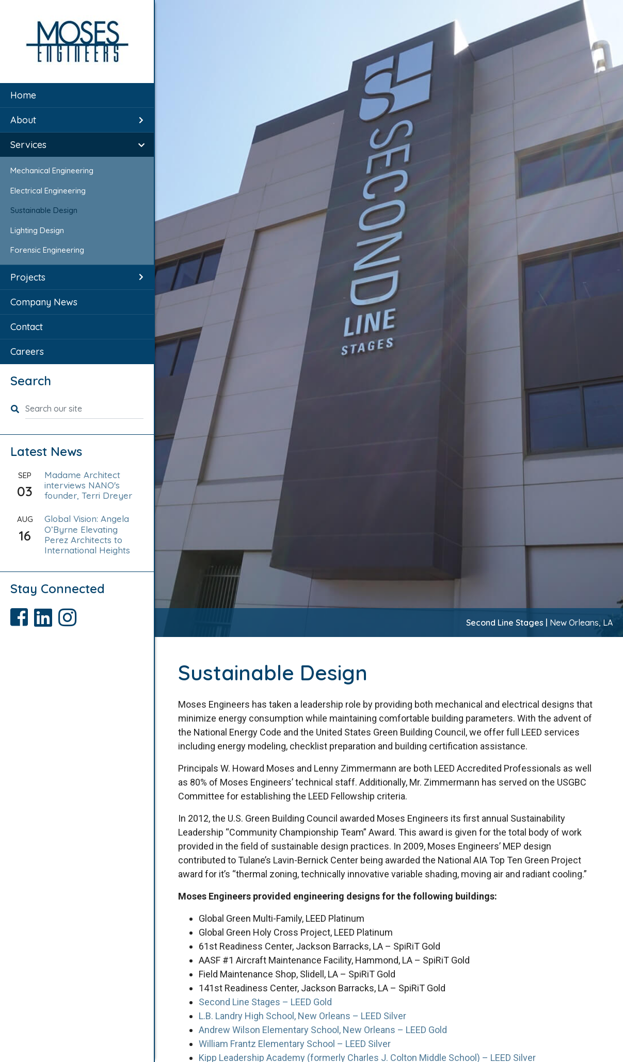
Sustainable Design (43, 210)
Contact (26, 327)
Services (28, 145)
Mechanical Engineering (51, 170)
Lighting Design (37, 230)
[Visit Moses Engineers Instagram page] (69, 613)
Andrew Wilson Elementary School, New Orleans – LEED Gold (323, 1029)
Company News (43, 302)
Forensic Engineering (47, 250)
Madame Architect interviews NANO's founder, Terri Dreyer (88, 485)
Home (23, 95)
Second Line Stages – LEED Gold (265, 1001)
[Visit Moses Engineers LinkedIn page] (46, 613)
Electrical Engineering (48, 190)
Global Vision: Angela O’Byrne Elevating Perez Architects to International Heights (87, 534)
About (23, 120)
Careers (27, 351)
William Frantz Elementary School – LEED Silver (295, 1043)
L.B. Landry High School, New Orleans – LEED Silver (302, 1015)
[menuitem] (77, 95)
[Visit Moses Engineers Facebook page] (22, 613)
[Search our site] (84, 409)
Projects (27, 277)
